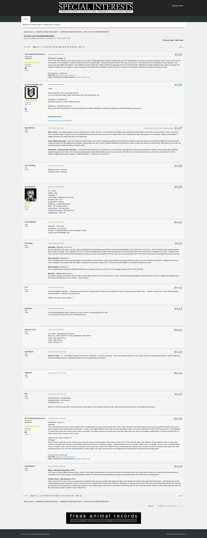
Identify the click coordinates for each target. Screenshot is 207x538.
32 (66, 47)
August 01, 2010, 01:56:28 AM (56, 351)
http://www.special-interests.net (65, 75)
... (43, 47)
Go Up (25, 495)
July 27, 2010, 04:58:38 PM (56, 186)
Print (181, 47)
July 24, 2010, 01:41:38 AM (56, 165)
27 (52, 47)
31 (63, 47)
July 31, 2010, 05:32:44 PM (56, 308)
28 (54, 47)
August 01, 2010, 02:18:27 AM (56, 373)
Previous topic (168, 40)
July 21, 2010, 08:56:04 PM (56, 84)
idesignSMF (46, 534)
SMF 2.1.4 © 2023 (26, 534)
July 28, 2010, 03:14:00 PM (56, 243)
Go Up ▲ (183, 534)
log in (51, 25)
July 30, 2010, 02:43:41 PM (56, 287)
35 (73, 47)
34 (70, 47)
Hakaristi (31, 187)
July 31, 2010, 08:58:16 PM (56, 329)
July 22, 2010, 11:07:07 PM (56, 128)
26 (49, 47)
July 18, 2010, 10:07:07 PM (56, 54)
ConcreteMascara (35, 84)
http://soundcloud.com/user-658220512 (60, 120)
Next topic (179, 40)
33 (68, 47)
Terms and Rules (175, 534)
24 (44, 47)
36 (75, 47)
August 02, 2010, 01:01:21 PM (56, 418)
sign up (57, 25)
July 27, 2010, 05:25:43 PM (56, 222)
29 (57, 47)
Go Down (27, 47)
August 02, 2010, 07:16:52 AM (56, 394)
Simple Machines (37, 534)
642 (80, 47)
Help (167, 534)
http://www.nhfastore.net (82, 77)
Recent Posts (177, 6)
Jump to (150, 506)
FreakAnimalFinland (36, 54)
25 (47, 47)
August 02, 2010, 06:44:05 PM (56, 466)
